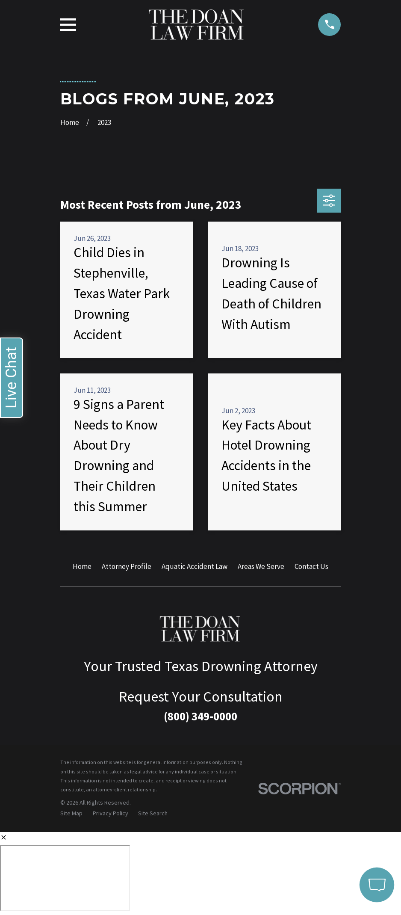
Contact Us (311, 566)
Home (82, 566)
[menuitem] (71, 813)
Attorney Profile (126, 566)
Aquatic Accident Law (194, 566)
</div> (65, 878)
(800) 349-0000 (200, 716)
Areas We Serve (261, 566)
